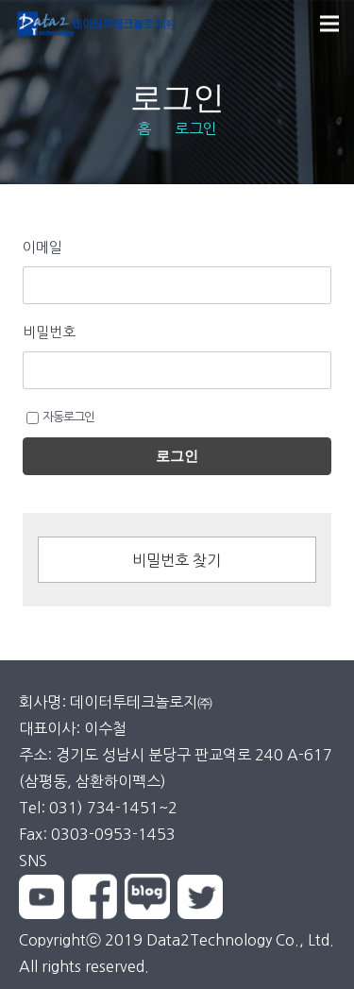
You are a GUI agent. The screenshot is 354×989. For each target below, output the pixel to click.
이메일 (42, 247)
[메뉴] (329, 23)
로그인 (177, 456)
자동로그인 (60, 417)
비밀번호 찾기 (176, 560)
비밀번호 (49, 332)
